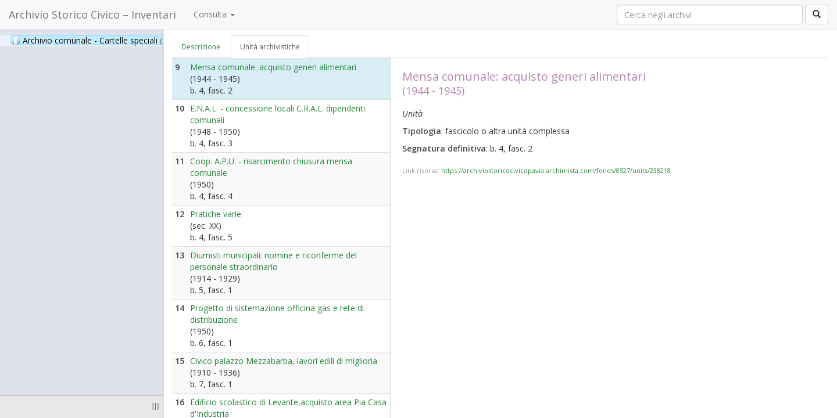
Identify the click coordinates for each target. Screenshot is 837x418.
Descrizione (200, 47)
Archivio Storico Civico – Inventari (92, 14)
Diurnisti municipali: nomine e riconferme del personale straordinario (273, 261)
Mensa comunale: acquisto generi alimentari (273, 67)
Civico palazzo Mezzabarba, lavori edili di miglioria (283, 360)
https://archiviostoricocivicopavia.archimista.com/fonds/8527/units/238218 (556, 170)
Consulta (214, 14)
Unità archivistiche (270, 47)
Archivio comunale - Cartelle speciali (95, 40)
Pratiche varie (215, 213)
